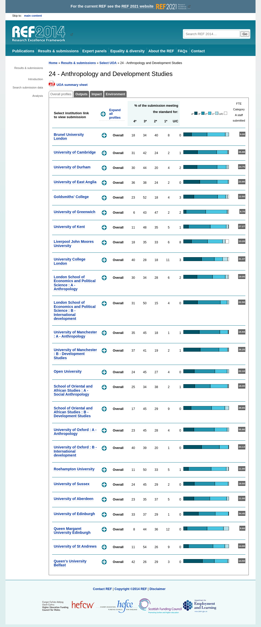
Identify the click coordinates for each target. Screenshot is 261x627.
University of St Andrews (75, 546)
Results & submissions (58, 51)
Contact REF (102, 589)
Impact (96, 94)
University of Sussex (71, 484)
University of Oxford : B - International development (75, 451)
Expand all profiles (115, 113)
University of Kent (69, 227)
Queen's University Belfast (70, 563)
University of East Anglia (75, 182)
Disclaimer (158, 589)
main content (33, 15)
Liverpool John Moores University (74, 243)
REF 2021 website (154, 6)
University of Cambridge (75, 152)
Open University (68, 371)
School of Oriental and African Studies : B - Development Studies (73, 412)
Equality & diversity (127, 51)
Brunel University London (69, 136)
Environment (115, 94)
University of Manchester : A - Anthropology (75, 334)
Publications (23, 51)
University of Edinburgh (74, 514)
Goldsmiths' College (71, 197)
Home (53, 63)
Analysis (37, 95)
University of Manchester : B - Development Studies (75, 354)
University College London (69, 261)
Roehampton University (74, 469)
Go (245, 34)
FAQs (182, 51)
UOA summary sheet (72, 85)
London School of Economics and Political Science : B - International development (75, 310)
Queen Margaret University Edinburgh (72, 531)
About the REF (161, 51)
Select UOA (108, 63)
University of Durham (72, 167)
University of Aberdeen (73, 499)
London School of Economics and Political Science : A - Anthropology (75, 283)
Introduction (35, 79)
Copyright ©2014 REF (131, 589)
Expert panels (94, 51)
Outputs (81, 94)
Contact (198, 51)
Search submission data (28, 87)
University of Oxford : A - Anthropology (75, 432)
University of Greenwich (74, 212)
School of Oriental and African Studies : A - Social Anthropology (73, 390)
